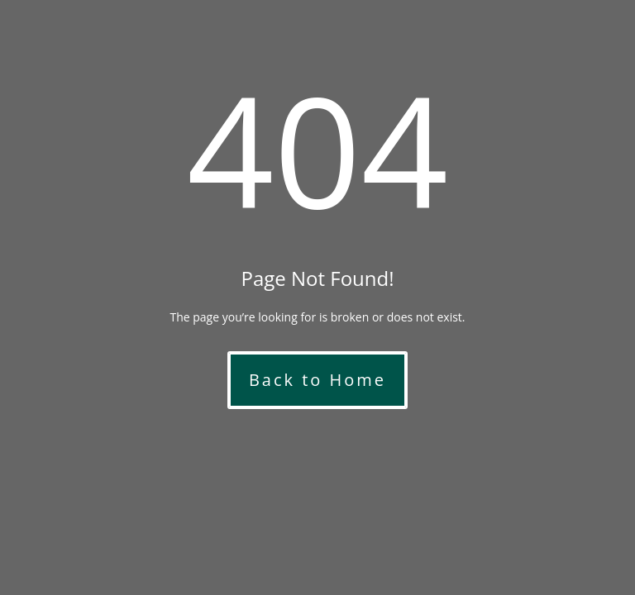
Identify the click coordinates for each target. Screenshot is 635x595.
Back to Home (317, 380)
